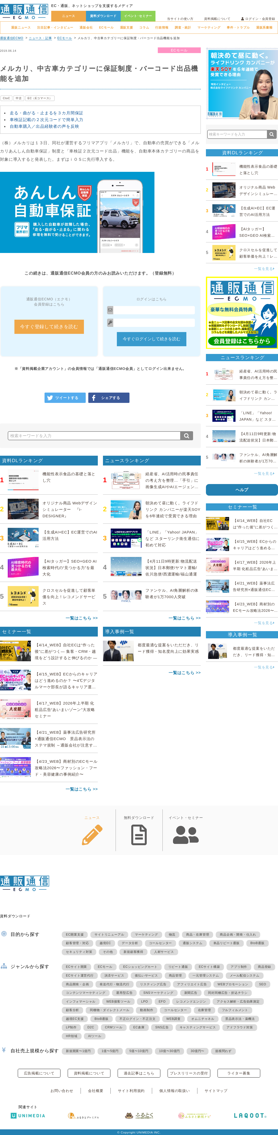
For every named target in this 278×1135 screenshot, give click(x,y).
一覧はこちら (79, 618)
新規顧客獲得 (133, 952)
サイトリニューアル (109, 934)
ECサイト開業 (76, 967)
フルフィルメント (235, 1010)
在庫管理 (204, 1010)
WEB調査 (173, 1019)
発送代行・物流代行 (114, 984)
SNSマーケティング (158, 993)
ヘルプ (242, 490)
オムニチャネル (202, 1019)
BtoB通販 (257, 943)
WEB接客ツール (118, 1001)
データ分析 (130, 943)
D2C (91, 1027)
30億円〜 (197, 1051)
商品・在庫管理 (197, 934)
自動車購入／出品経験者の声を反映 (44, 126)
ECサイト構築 (209, 967)
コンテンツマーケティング (86, 993)
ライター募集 (238, 1073)
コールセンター (160, 943)
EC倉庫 (139, 1027)
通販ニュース (21, 27)
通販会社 (86, 27)
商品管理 (175, 975)
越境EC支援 (75, 1019)
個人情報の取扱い (174, 1091)
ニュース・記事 (40, 38)
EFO (162, 1001)
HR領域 (71, 1036)
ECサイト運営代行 (80, 975)
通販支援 (126, 27)
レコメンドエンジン (191, 1001)
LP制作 (71, 1027)
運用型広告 (124, 993)
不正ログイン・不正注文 (137, 1019)
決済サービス (114, 975)
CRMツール (114, 1027)
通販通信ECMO (11, 38)
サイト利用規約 (131, 1091)
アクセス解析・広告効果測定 (238, 1001)
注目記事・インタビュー (55, 27)
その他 (108, 952)
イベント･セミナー (138, 16)
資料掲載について (217, 18)
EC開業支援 (75, 934)
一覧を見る (264, 269)
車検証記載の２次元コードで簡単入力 (46, 119)
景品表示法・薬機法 (240, 1019)
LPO (144, 1001)
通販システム (193, 943)
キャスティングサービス (198, 1027)
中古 (19, 98)
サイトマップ (216, 1091)
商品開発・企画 (77, 984)
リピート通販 (178, 967)
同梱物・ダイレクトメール (109, 1010)
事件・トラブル (238, 27)
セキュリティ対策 (79, 952)
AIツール (94, 1036)
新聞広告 (190, 993)
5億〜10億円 (139, 1051)
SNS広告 (162, 1027)
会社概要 (95, 1091)
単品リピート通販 (226, 943)
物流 (172, 934)
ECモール (106, 27)
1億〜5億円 (110, 1051)
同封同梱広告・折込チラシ (228, 993)
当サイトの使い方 (180, 18)
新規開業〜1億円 (78, 1051)
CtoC (6, 98)
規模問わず (223, 1051)
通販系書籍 (264, 27)
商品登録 (264, 967)
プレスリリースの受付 (189, 1073)
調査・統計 (183, 27)
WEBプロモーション (233, 984)
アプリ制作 (239, 967)
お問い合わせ (61, 1091)
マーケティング (209, 27)
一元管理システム (206, 975)
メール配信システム (244, 975)
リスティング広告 (153, 984)
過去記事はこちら (139, 1073)
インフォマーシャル (80, 1001)
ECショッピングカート (140, 967)
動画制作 (146, 1010)
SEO (262, 984)
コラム (144, 27)
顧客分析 (72, 1010)
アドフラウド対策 (240, 1027)
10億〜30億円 (169, 1051)
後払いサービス (146, 975)
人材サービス (164, 952)
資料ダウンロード (103, 16)
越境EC (105, 943)
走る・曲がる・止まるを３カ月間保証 (46, 113)
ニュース (68, 16)
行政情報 (161, 27)
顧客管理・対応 (77, 943)
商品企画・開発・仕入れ (238, 934)
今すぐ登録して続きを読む (49, 326)
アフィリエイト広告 (192, 984)
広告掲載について (39, 1073)
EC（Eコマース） (40, 98)
